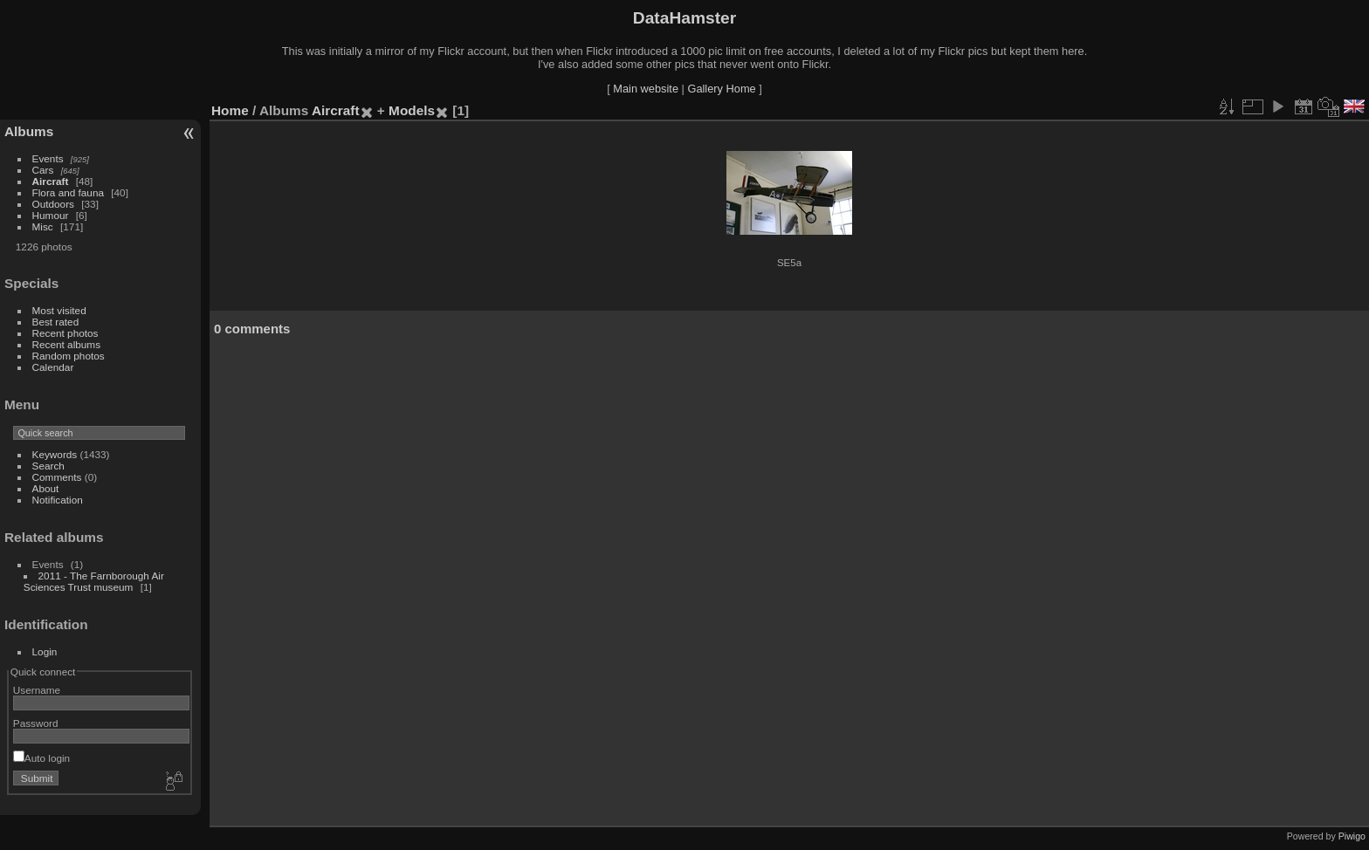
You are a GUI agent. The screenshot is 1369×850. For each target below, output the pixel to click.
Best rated (55, 321)
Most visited (59, 310)
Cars (43, 169)
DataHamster (684, 18)
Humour (50, 215)
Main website (645, 88)
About (45, 488)
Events (48, 158)
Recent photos (65, 333)
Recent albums (66, 344)
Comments (57, 477)
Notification (57, 499)
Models (412, 110)
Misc (42, 226)
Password (35, 723)
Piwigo (1352, 836)
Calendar (53, 367)
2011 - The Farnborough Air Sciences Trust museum (94, 581)
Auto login (41, 758)
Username (36, 690)
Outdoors (53, 203)
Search (48, 465)
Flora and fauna (68, 192)
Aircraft (50, 181)
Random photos (68, 355)
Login (45, 651)
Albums (28, 131)
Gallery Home (721, 88)
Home (230, 110)
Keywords (55, 454)
